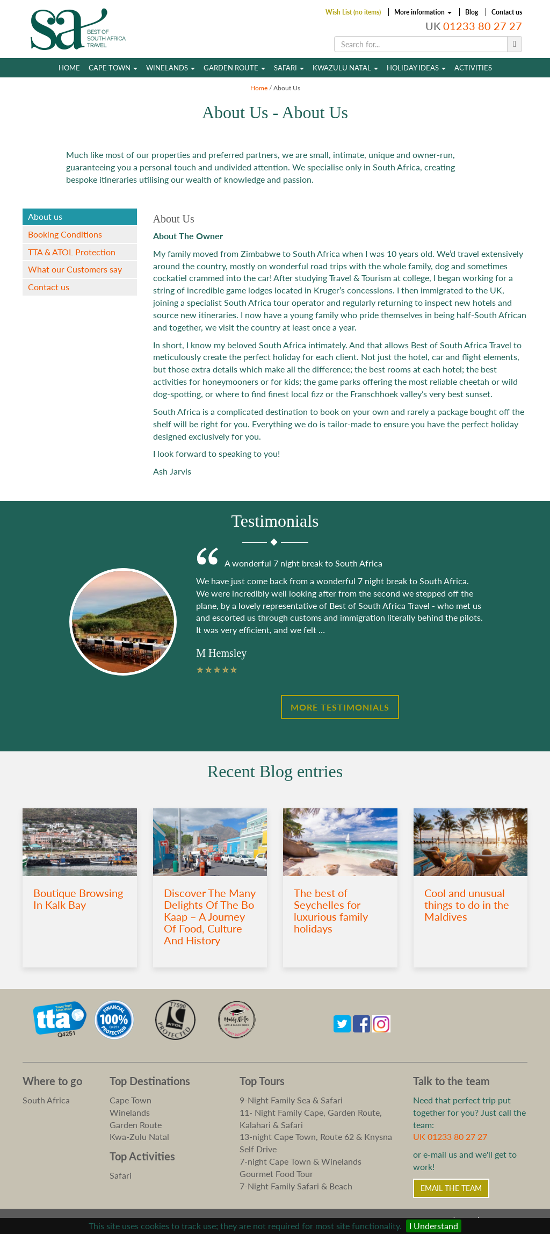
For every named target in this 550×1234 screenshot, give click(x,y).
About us (45, 216)
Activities (473, 67)
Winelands (170, 67)
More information (423, 12)
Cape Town (113, 67)
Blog (471, 12)
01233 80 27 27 (482, 26)
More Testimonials (340, 707)
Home (69, 67)
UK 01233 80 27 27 (450, 1136)
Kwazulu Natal (345, 67)
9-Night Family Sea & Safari (291, 1100)
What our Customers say (75, 269)
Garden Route (234, 67)
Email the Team (451, 1188)
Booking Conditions (65, 234)
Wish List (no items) (353, 12)
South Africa (46, 1100)
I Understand (433, 1226)
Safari (289, 67)
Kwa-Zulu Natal (139, 1136)
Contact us (506, 12)
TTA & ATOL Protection (71, 252)
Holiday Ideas (416, 67)
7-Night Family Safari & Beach (296, 1186)
